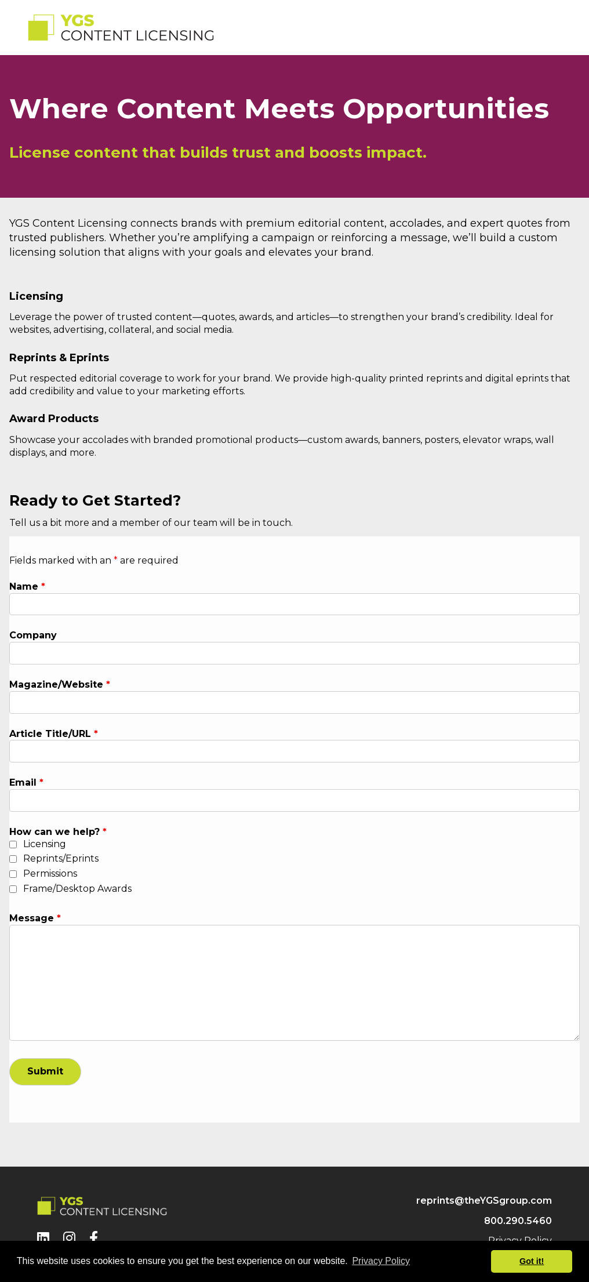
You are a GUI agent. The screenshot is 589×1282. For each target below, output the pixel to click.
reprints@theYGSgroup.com (484, 1200)
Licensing (44, 843)
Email (26, 782)
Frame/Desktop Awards (77, 888)
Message (35, 918)
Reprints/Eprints (61, 858)
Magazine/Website (59, 684)
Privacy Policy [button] (381, 1261)
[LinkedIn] (43, 1238)
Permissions (50, 873)
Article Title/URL (53, 733)
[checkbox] (13, 844)
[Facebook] (93, 1238)
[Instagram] (69, 1238)
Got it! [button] (531, 1261)
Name (27, 586)
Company (33, 635)
